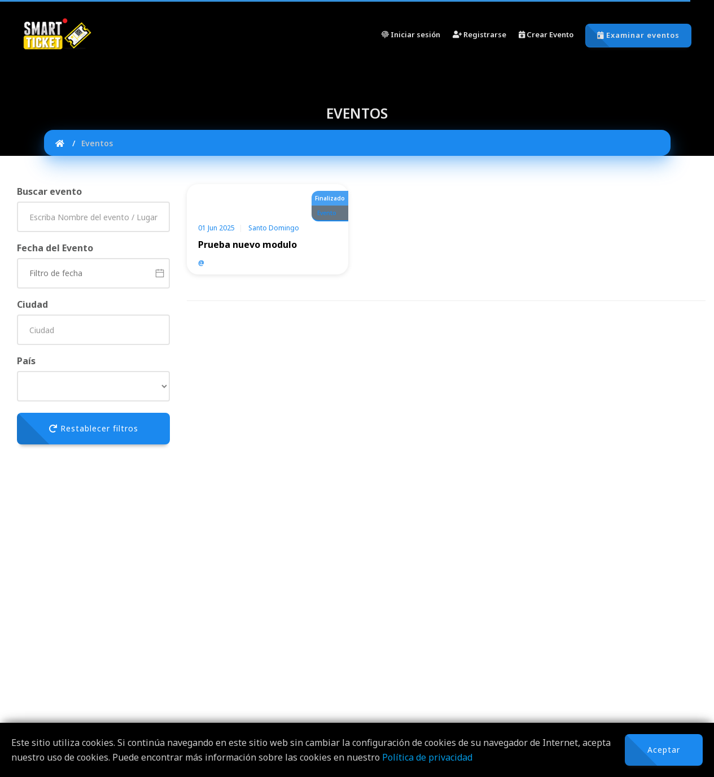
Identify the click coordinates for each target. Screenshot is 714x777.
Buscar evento (49, 191)
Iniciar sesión (411, 34)
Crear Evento (546, 34)
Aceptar (663, 749)
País (26, 361)
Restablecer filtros (93, 428)
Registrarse (479, 34)
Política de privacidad (427, 757)
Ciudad (32, 304)
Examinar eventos (638, 35)
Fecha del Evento (55, 248)
